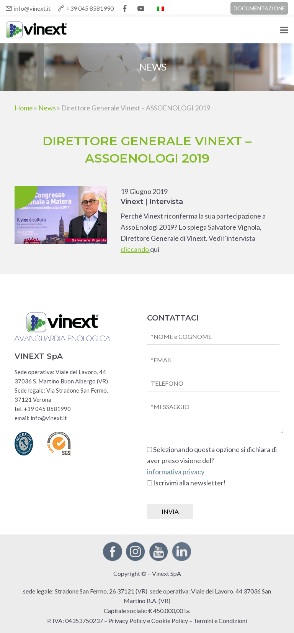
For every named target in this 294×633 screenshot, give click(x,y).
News (47, 108)
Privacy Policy (127, 620)
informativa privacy (175, 471)
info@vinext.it (32, 8)
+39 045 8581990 (90, 8)
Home (24, 108)
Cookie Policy (169, 620)
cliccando (135, 249)
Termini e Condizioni (220, 620)
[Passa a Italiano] (160, 8)
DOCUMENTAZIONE (259, 8)
